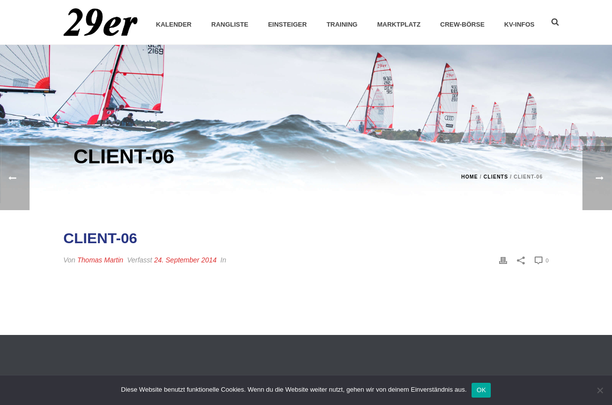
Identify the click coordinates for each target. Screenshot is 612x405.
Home (469, 177)
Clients (495, 177)
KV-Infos (519, 24)
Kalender (174, 24)
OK (481, 390)
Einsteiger (287, 24)
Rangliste (229, 24)
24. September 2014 (185, 260)
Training (342, 24)
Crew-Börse (462, 24)
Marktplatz (398, 24)
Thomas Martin (100, 260)
